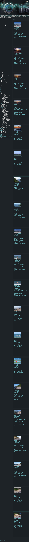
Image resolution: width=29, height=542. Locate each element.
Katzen (3, 76)
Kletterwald (3, 106)
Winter (3, 61)
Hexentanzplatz (4, 84)
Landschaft (3, 51)
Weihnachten (3, 21)
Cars (3, 94)
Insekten (3, 65)
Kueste (4, 56)
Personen (2, 88)
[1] (13, 19)
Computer (3, 108)
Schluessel (3, 127)
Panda (3, 71)
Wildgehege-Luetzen (6, 75)
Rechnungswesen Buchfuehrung (14, 16)
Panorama (2, 87)
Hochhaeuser (3, 30)
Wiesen (3, 60)
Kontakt (13, 15)
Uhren (2, 90)
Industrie (3, 32)
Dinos (1, 41)
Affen (3, 73)
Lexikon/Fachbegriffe (7, 15)
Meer (3, 55)
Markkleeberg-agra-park (6, 86)
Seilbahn (3, 123)
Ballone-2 (5, 114)
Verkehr (1, 128)
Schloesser (3, 39)
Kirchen (2, 33)
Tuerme (2, 37)
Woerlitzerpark (4, 82)
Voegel (3, 66)
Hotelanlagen (3, 31)
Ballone (4, 115)
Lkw (3, 96)
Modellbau (2, 45)
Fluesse (3, 54)
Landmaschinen (5, 125)
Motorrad (4, 124)
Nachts (1, 46)
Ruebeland (3, 85)
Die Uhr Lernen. (24, 16)
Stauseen (3, 40)
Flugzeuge (3, 92)
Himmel (2, 50)
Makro (1, 44)
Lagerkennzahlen (3, 16)
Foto (2, 126)
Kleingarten (3, 79)
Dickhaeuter (4, 74)
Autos (2, 93)
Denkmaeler (3, 27)
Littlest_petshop (5, 102)
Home (1, 15)
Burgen (2, 23)
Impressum (18, 15)
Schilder (2, 129)
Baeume (2, 48)
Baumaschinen (5, 111)
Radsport (3, 104)
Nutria (3, 70)
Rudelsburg (4, 26)
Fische (3, 64)
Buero (1, 134)
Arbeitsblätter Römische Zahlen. (6, 17)
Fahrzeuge (3, 109)
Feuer (1, 43)
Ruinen (2, 34)
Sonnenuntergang (5, 58)
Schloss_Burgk (5, 25)
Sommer (3, 57)
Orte (1, 78)
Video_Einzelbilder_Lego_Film (6, 136)
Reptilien (3, 72)
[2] (14, 19)
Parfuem (2, 131)
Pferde (3, 69)
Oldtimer (3, 121)
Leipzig (2, 83)
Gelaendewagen (5, 95)
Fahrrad (3, 112)
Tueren (2, 36)
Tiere (2, 63)
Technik (1, 107)
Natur (1, 47)
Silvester (3, 20)
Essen (1, 42)
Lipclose (2, 133)
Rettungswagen (5, 118)
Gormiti (3, 101)
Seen (3, 52)
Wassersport (3, 105)
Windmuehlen (4, 38)
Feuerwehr (4, 122)
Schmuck (2, 89)
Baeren (3, 67)
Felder (3, 53)
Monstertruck (4, 97)
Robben (3, 68)
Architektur (2, 22)
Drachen (3, 100)
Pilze (2, 77)
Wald (3, 59)
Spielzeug (2, 91)
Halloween (3, 19)
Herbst (3, 62)
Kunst (1, 135)
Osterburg (4, 24)
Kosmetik (2, 130)
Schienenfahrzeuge (6, 119)
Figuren (2, 98)
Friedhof (2, 28)
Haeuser (2, 29)
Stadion (2, 35)
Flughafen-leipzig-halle (5, 81)
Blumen (2, 49)
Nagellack (3, 132)
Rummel (2, 80)
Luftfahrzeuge (4, 113)
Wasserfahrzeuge (5, 120)
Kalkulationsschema (25, 15)
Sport (1, 103)
